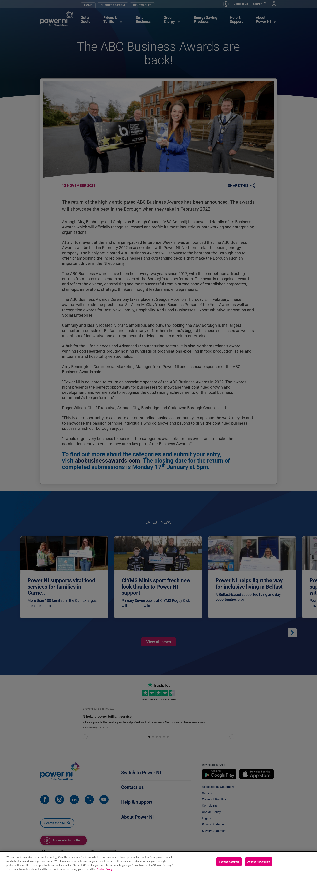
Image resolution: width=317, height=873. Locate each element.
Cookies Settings (229, 866)
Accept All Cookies (258, 866)
